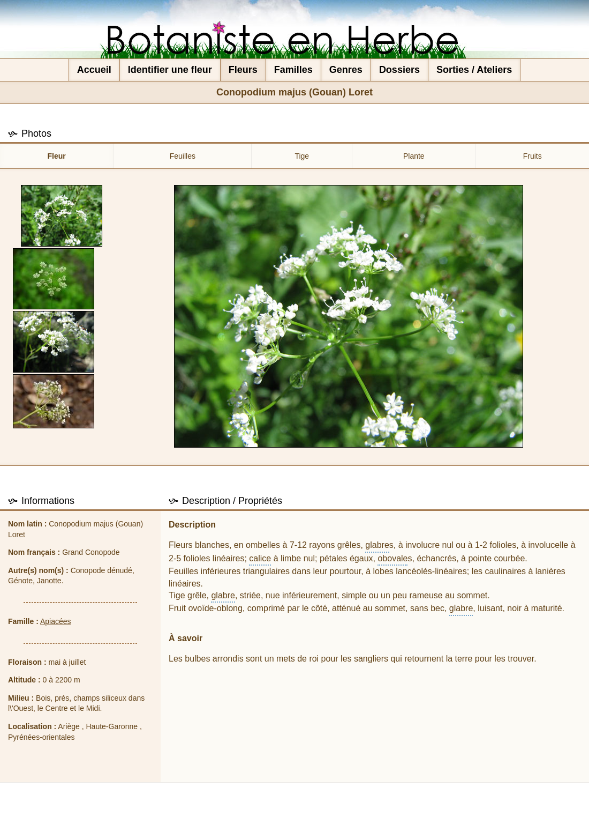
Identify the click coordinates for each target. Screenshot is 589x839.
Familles (293, 69)
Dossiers (399, 69)
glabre (377, 545)
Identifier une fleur (170, 69)
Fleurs (243, 69)
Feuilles (182, 156)
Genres (346, 69)
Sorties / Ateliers (474, 69)
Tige (301, 156)
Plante (414, 156)
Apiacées (55, 621)
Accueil (94, 69)
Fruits (532, 156)
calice (260, 558)
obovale (392, 558)
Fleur (57, 156)
